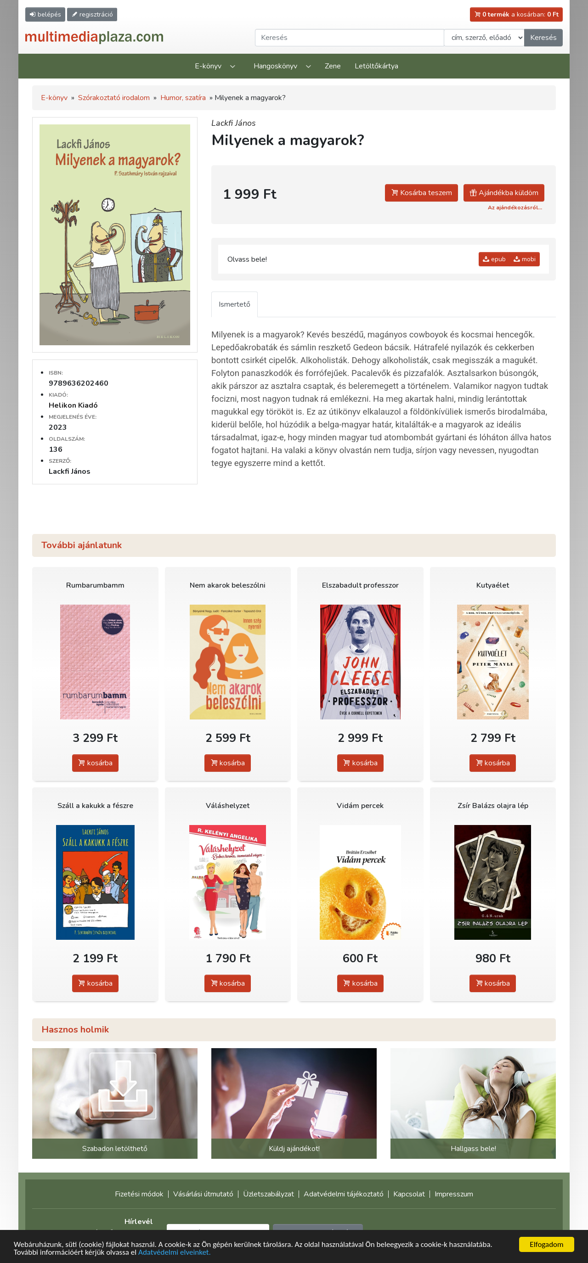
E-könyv (208, 66)
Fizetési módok (139, 1194)
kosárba (95, 763)
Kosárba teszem (421, 193)
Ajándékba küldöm (503, 193)
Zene (333, 66)
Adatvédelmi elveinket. (174, 1252)
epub (494, 259)
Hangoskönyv (275, 66)
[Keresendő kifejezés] (349, 37)
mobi (525, 259)
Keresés (543, 38)
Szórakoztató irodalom (114, 98)
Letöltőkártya (376, 66)
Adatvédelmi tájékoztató (344, 1194)
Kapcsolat (409, 1194)
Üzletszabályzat (268, 1194)
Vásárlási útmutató (203, 1194)
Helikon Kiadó (73, 405)
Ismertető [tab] (234, 304)
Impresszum (454, 1194)
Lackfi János (233, 123)
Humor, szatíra (183, 98)
